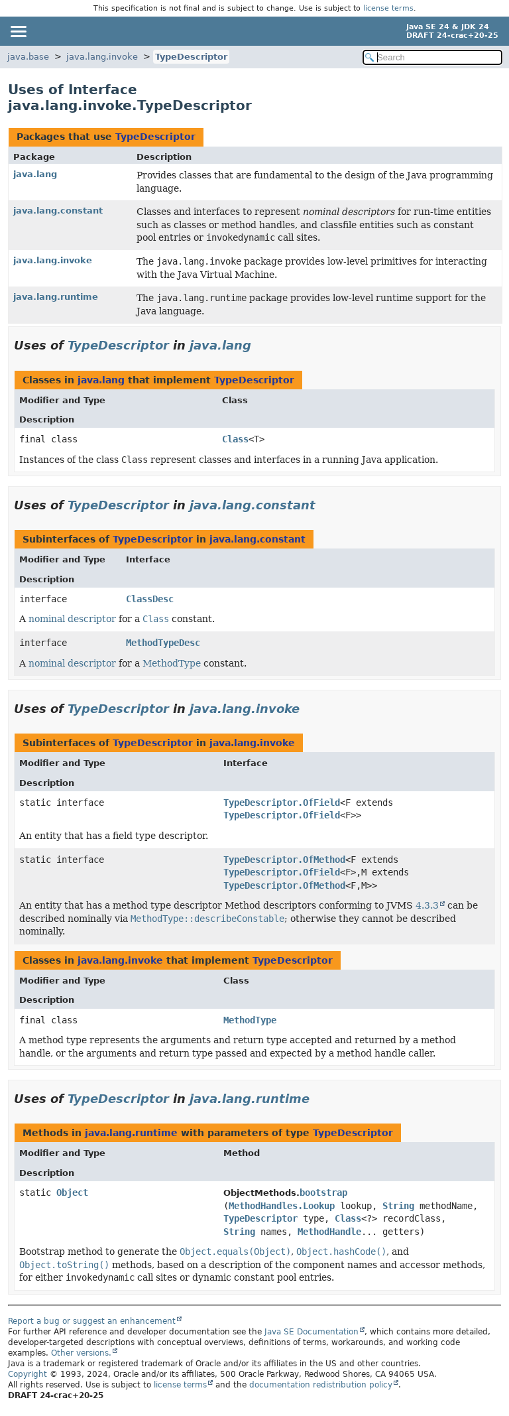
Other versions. (81, 1353)
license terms (388, 8)
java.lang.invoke (102, 57)
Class (235, 439)
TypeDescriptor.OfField (281, 802)
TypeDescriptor (191, 57)
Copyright (27, 1374)
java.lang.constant (58, 211)
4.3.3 (427, 905)
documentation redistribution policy (320, 1384)
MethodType (171, 663)
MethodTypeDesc (163, 642)
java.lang (35, 174)
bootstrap (323, 1192)
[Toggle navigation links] (18, 31)
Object (72, 1192)
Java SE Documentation (311, 1331)
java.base (28, 57)
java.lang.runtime (55, 297)
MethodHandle (329, 1231)
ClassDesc (150, 599)
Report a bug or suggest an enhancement (92, 1321)
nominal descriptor (72, 618)
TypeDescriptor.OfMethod (284, 859)
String (398, 1205)
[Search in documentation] (432, 57)
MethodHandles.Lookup (282, 1205)
